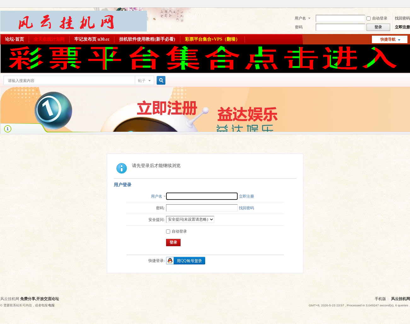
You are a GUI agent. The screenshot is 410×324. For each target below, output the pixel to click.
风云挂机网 (400, 299)
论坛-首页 (14, 39)
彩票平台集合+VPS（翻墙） (212, 39)
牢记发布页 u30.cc (91, 39)
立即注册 (402, 27)
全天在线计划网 (49, 39)
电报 (51, 305)
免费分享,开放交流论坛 (39, 299)
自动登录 (377, 18)
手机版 (380, 299)
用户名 (300, 18)
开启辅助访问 (408, 4)
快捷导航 (388, 39)
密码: (160, 208)
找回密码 (402, 18)
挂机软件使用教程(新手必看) (147, 39)
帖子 (142, 80)
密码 (299, 27)
